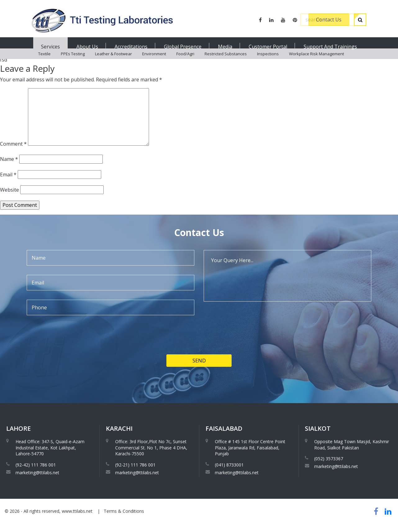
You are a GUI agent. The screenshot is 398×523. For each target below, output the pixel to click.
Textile (44, 62)
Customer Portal (268, 46)
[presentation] (74, 356)
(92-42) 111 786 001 (36, 465)
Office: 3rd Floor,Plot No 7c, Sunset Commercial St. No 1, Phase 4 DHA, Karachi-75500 (151, 448)
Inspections (268, 62)
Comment (13, 143)
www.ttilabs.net (77, 511)
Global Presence (182, 46)
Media (225, 46)
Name (9, 159)
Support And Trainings (330, 46)
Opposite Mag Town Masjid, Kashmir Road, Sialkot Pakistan (351, 445)
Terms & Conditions (124, 511)
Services (50, 46)
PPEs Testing (73, 62)
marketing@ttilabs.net (37, 472)
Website (9, 189)
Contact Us (328, 19)
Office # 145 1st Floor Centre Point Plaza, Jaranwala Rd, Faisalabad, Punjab (250, 448)
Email (8, 174)
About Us (87, 46)
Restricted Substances (226, 62)
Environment (154, 62)
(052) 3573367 (328, 459)
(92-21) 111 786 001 (135, 465)
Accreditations (131, 46)
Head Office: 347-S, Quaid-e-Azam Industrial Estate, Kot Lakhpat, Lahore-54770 (50, 448)
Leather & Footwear (113, 62)
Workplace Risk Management (316, 62)
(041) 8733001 (229, 465)
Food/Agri (185, 62)
